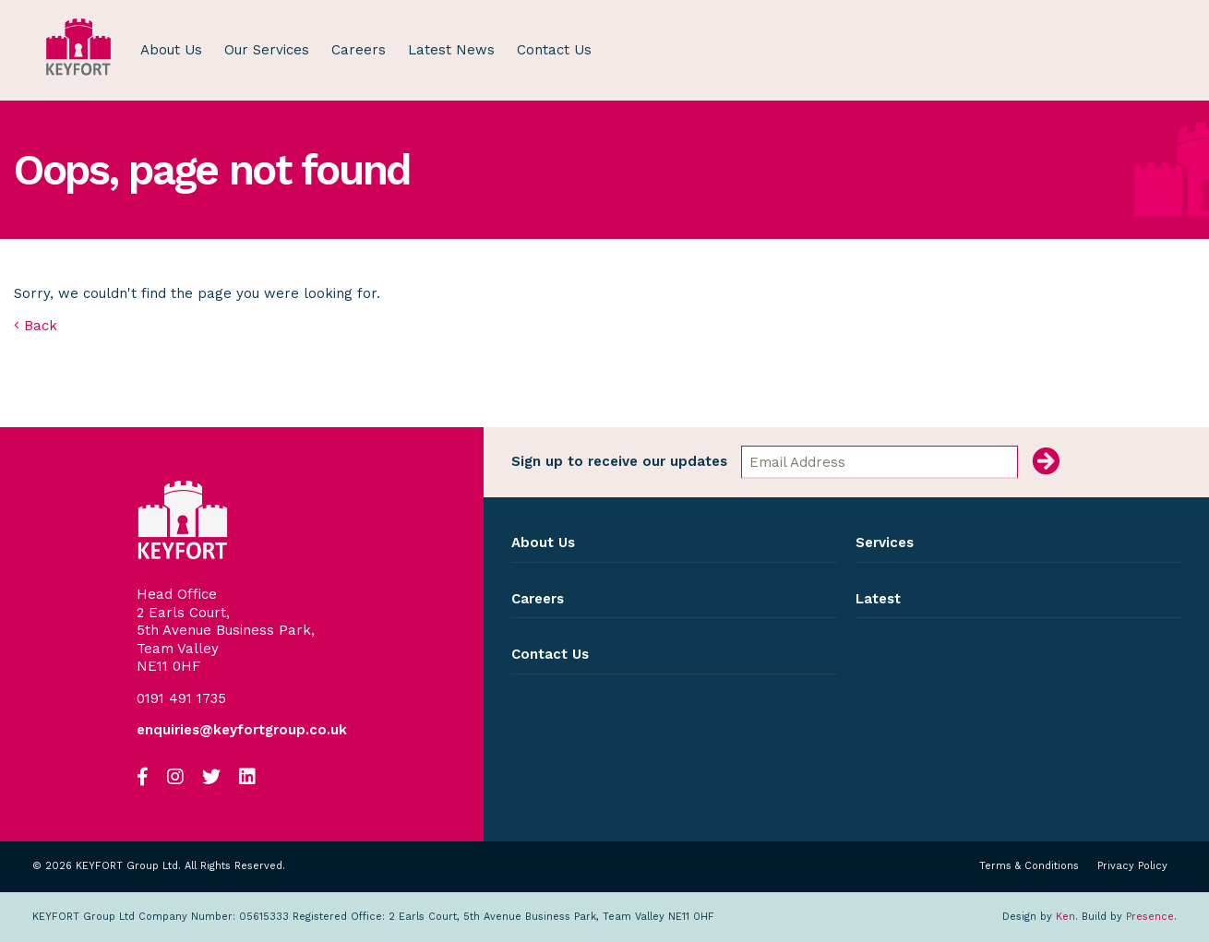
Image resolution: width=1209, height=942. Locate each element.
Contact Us (554, 50)
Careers (358, 50)
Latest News (451, 50)
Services (885, 542)
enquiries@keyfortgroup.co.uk (242, 730)
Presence (1150, 917)
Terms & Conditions (1029, 867)
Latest (878, 598)
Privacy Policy (1132, 867)
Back (35, 325)
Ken (1065, 917)
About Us (171, 50)
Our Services (266, 50)
